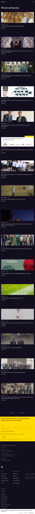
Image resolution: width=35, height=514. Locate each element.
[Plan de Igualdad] (3, 508)
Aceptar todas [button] (31, 512)
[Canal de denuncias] (4, 506)
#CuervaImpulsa (3, 27)
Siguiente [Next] (23, 412)
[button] (17, 23)
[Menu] (33, 1)
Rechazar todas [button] (26, 512)
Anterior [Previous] (12, 412)
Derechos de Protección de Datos (6, 504)
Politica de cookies (3, 511)
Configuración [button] (21, 512)
